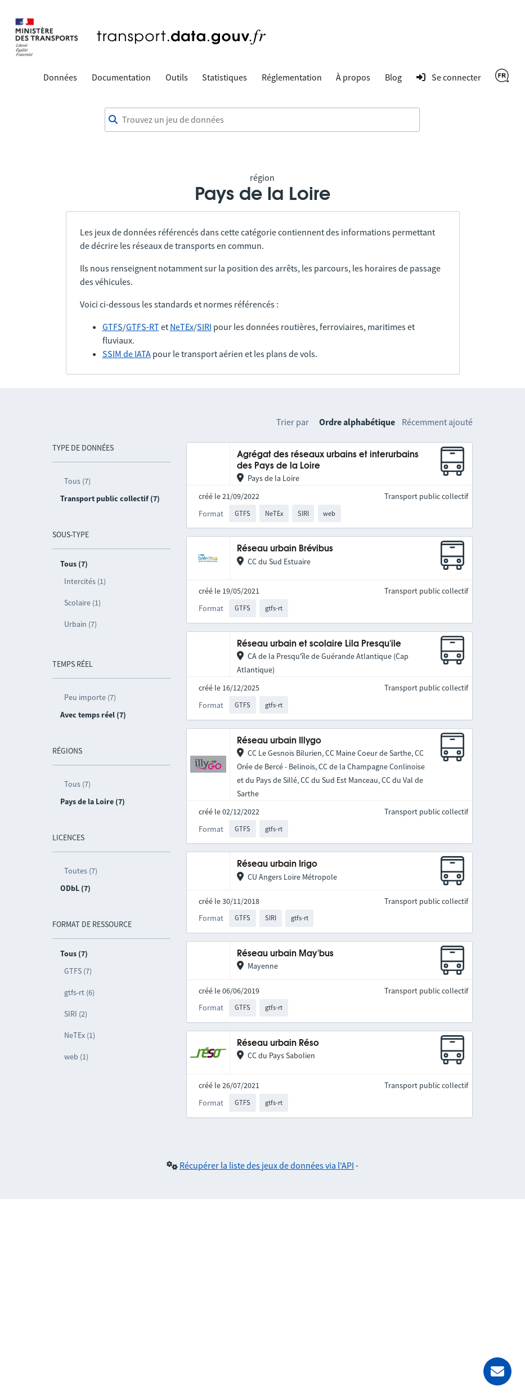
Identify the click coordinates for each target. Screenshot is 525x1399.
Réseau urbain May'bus (285, 954)
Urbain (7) (80, 624)
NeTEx (182, 326)
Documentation (121, 77)
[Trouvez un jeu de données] (262, 120)
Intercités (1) (85, 581)
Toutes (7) (80, 871)
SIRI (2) (75, 1014)
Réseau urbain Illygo (279, 741)
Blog (393, 77)
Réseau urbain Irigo (277, 864)
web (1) (76, 1057)
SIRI (204, 326)
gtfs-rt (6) (79, 992)
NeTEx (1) (79, 1035)
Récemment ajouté (437, 421)
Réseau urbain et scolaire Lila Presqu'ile (319, 644)
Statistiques (224, 77)
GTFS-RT (142, 326)
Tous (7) (77, 481)
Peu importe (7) (90, 697)
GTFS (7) (78, 971)
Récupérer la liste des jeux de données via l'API (267, 1165)
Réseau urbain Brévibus (285, 549)
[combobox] (262, 120)
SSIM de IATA (126, 353)
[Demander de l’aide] (497, 1371)
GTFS (112, 326)
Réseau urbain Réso (278, 1043)
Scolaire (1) (82, 603)
